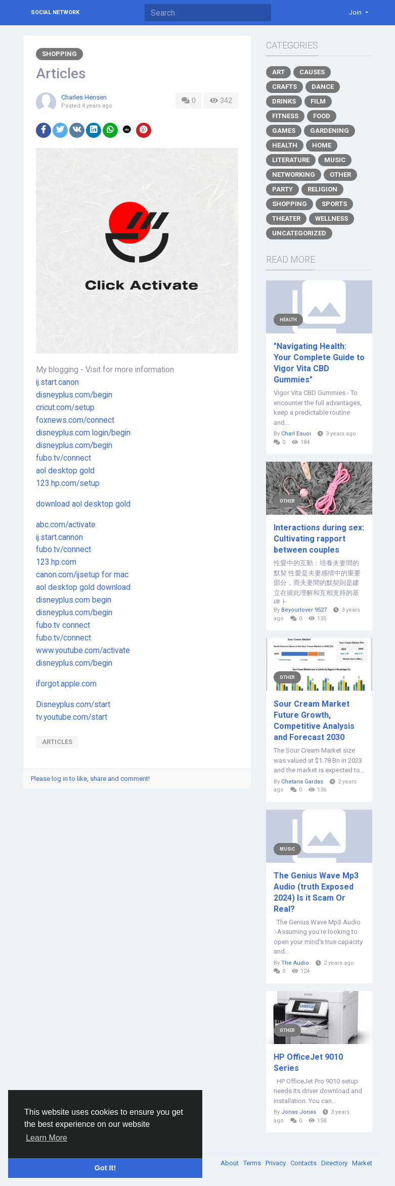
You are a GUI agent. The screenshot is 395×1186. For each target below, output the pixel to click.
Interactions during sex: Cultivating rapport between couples (319, 539)
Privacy (276, 1163)
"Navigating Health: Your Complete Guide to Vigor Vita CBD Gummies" (319, 362)
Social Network (55, 12)
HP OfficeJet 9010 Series (308, 1062)
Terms (252, 1163)
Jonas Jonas (298, 1112)
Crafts (284, 86)
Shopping (59, 54)
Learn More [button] (46, 1137)
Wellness (331, 218)
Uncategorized (299, 233)
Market (362, 1163)
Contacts (304, 1163)
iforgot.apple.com (66, 683)
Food (321, 116)
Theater (286, 218)
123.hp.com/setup (68, 483)
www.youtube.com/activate (83, 650)
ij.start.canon (57, 382)
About (230, 1163)
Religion (322, 189)
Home (321, 145)
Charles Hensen (84, 97)
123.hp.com (56, 562)
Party (282, 189)
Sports (334, 204)
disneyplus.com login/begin (83, 432)
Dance (323, 86)
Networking (293, 174)
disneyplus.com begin (73, 600)
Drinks (284, 101)
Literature (291, 160)
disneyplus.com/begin (74, 395)
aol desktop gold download (83, 587)
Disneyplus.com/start (73, 704)
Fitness (285, 116)
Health (284, 145)
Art (278, 72)
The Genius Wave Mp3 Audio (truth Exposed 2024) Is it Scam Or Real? (316, 892)
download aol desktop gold (83, 504)
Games (283, 130)
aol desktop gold (65, 470)
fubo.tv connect (63, 625)
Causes (312, 72)
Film (318, 101)
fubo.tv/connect (63, 458)
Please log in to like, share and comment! (90, 778)
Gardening (329, 130)
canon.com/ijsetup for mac (82, 574)
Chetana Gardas (302, 781)
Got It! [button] (105, 1168)
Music (334, 160)
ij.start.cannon (59, 537)
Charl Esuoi (296, 433)
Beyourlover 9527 (304, 610)
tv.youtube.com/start (71, 717)
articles (57, 742)
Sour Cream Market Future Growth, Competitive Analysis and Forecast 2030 (314, 720)
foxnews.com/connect (75, 420)
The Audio (295, 963)
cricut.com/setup (65, 407)
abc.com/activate (66, 524)
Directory (335, 1163)
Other (340, 174)
